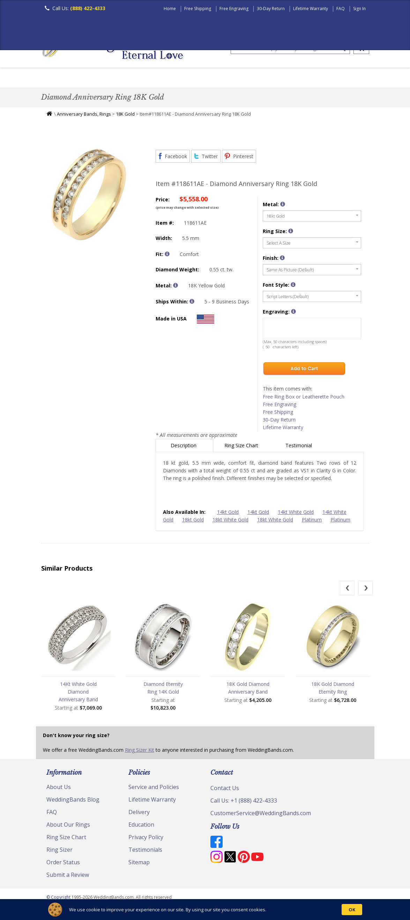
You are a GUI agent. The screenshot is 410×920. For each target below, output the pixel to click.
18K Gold (125, 116)
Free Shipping (197, 8)
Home (170, 8)
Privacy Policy (145, 839)
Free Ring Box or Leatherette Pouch (303, 398)
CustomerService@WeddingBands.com (260, 815)
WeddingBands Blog (72, 801)
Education (141, 826)
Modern (237, 78)
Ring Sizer (59, 851)
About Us (58, 789)
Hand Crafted (279, 78)
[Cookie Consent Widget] (205, 909)
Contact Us (224, 790)
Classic (122, 78)
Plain (151, 78)
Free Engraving (233, 8)
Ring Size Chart (242, 447)
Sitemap (139, 864)
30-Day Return (271, 8)
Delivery (139, 814)
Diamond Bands (192, 78)
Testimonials (145, 851)
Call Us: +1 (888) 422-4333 (243, 802)
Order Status (63, 864)
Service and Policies (153, 789)
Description (184, 447)
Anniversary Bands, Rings (84, 116)
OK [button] (352, 909)
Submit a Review (67, 876)
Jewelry (321, 78)
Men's (55, 78)
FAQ (340, 8)
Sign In (359, 8)
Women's (87, 78)
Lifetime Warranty (310, 8)
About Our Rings (68, 826)
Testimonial (299, 447)
